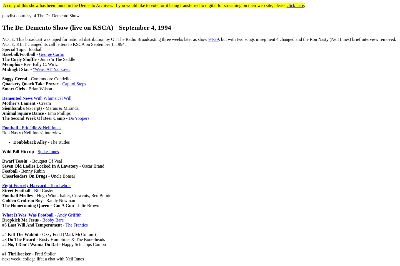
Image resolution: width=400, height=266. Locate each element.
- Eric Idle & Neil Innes (31, 127)
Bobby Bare (53, 220)
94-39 (213, 39)
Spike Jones (48, 151)
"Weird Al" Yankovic (52, 69)
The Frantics (77, 225)
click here (295, 5)
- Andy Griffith (41, 215)
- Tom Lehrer (36, 185)
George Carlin (51, 54)
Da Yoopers (79, 118)
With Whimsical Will (36, 98)
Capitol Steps (74, 83)
